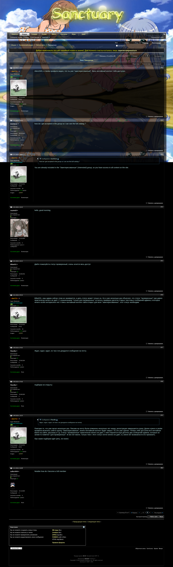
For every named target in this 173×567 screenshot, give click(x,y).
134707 (21, 106)
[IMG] (54, 535)
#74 (162, 207)
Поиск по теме (146, 64)
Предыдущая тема (79, 522)
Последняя (158, 56)
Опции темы (136, 64)
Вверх (161, 517)
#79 (162, 415)
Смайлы (55, 532)
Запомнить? (120, 45)
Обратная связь (140, 548)
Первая (134, 56)
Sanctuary (150, 548)
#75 (162, 261)
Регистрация (156, 43)
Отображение (157, 64)
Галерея (34, 34)
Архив (156, 548)
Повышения (88, 60)
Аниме (44, 34)
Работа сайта (40, 45)
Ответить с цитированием (154, 116)
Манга (54, 34)
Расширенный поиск (157, 37)
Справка (26, 37)
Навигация (45, 37)
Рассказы (64, 34)
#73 (162, 154)
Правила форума (58, 543)
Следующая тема (94, 522)
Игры (74, 34)
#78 (162, 381)
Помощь (145, 43)
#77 (162, 347)
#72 (162, 120)
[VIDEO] (55, 537)
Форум (24, 34)
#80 (162, 468)
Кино (83, 34)
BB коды (55, 530)
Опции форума (34, 37)
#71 (162, 68)
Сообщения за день (16, 37)
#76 (162, 295)
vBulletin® (87, 558)
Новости (15, 34)
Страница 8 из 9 (124, 56)
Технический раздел (26, 45)
